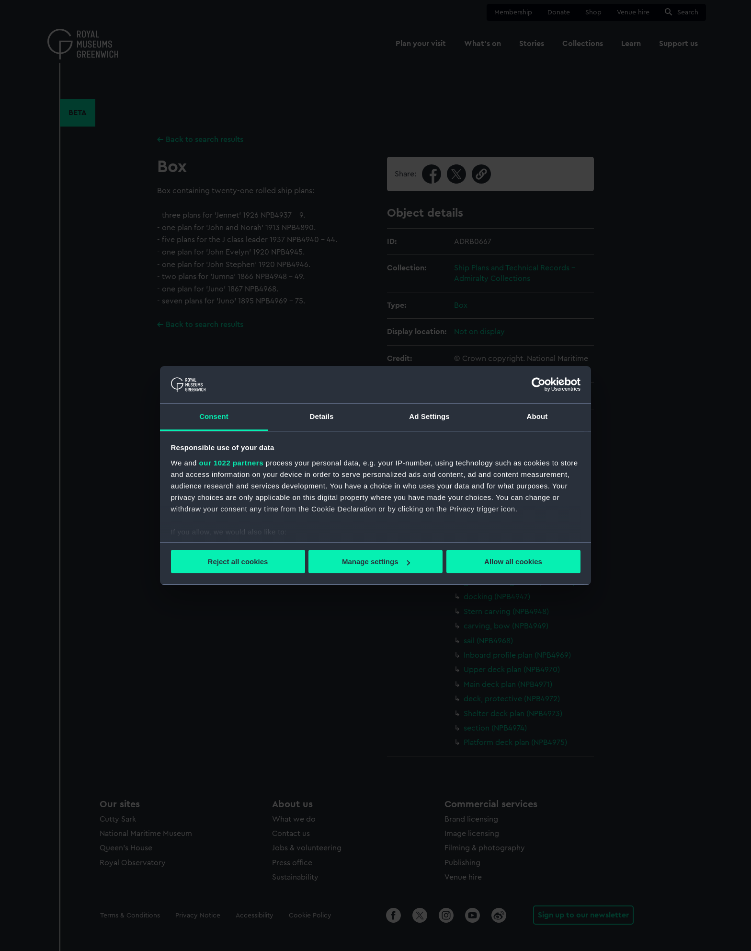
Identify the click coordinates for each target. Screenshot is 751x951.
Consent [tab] (213, 416)
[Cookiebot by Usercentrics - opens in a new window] (538, 384)
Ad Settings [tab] (429, 416)
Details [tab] (322, 416)
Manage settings (376, 561)
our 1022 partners (231, 463)
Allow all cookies (513, 561)
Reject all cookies (238, 561)
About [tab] (537, 416)
